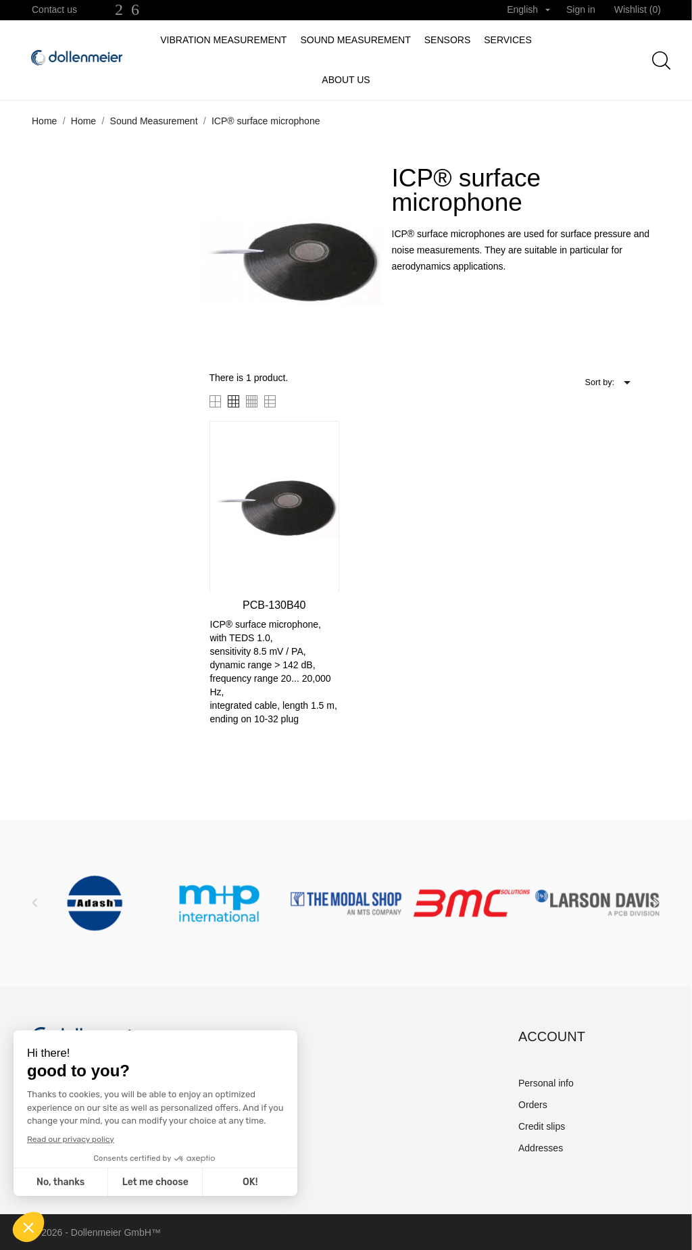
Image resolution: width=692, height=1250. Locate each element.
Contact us (54, 9)
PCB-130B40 (274, 605)
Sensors (447, 39)
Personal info (546, 1083)
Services (508, 39)
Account (551, 1036)
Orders (532, 1104)
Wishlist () (637, 9)
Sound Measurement (355, 39)
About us (346, 79)
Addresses (540, 1148)
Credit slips (541, 1126)
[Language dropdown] (528, 10)
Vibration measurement (223, 39)
